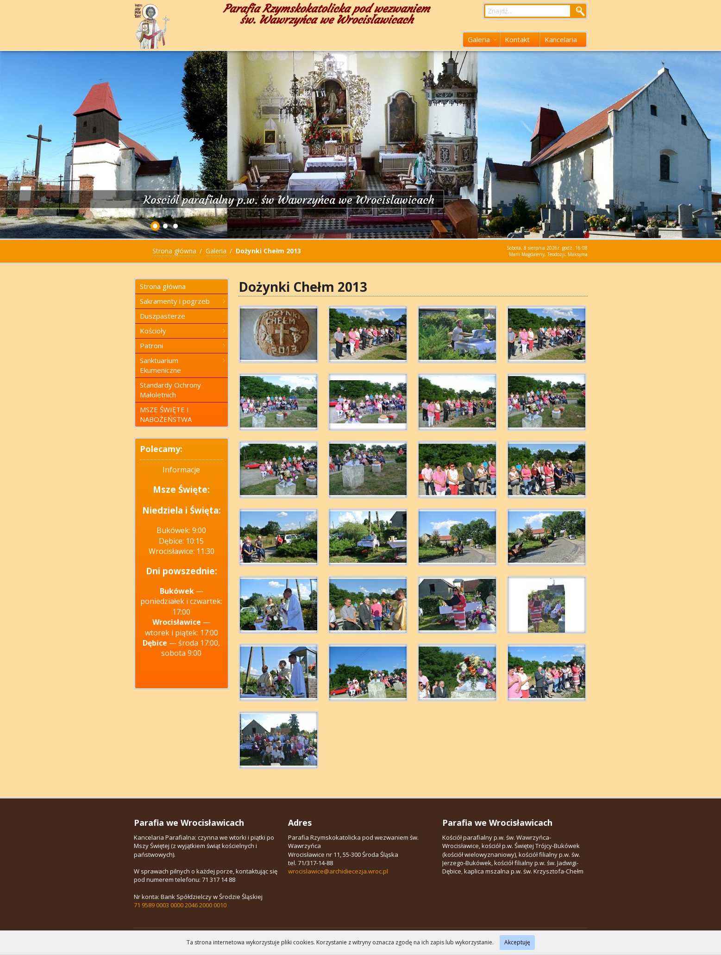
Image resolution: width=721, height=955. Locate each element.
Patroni (182, 345)
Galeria (482, 39)
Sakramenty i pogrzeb (182, 301)
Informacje (181, 470)
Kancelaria (561, 39)
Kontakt (517, 39)
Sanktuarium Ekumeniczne (182, 365)
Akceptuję (517, 942)
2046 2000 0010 (205, 905)
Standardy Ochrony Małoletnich (170, 389)
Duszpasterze (162, 315)
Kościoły (182, 330)
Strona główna (174, 250)
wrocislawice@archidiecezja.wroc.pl (338, 871)
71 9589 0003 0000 (158, 905)
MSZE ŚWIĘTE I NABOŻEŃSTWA (166, 414)
